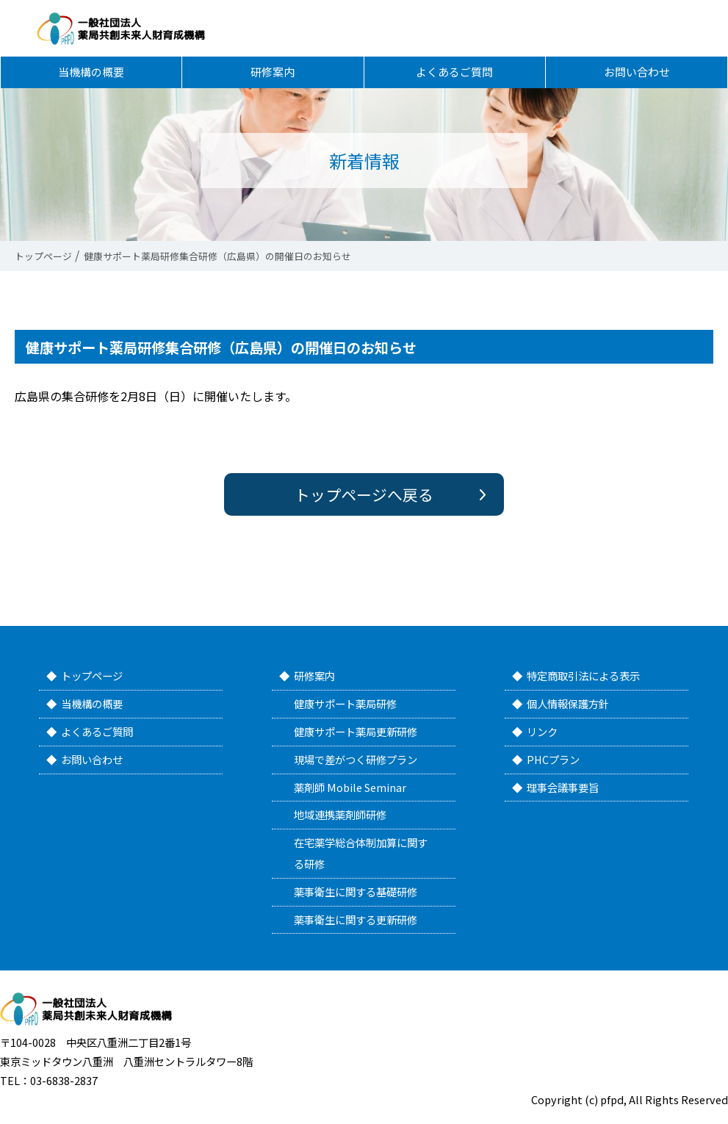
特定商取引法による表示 (583, 675)
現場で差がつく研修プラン (355, 759)
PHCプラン (553, 759)
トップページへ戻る (364, 494)
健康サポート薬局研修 (345, 703)
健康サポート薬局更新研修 (355, 731)
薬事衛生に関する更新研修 (355, 919)
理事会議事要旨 (563, 787)
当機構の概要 (91, 78)
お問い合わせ (637, 78)
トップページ (92, 675)
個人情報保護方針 (568, 703)
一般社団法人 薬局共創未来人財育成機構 (142, 30)
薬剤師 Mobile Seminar (350, 787)
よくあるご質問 (455, 78)
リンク (542, 731)
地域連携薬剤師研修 (340, 814)
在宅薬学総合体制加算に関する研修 (361, 853)
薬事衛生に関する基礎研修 (355, 891)
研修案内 (272, 78)
